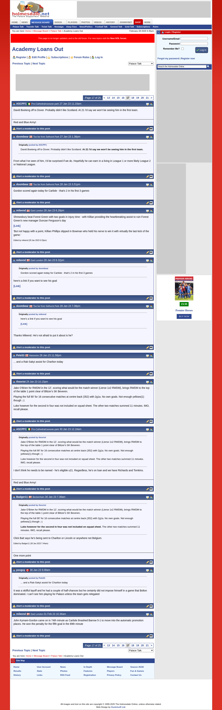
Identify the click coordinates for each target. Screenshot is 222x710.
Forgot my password (168, 58)
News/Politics (86, 27)
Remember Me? (171, 48)
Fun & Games (137, 671)
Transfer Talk (32, 27)
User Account (44, 667)
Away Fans (71, 27)
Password (174, 44)
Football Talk (101, 27)
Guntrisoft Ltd (118, 707)
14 (113, 97)
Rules (155, 27)
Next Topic (39, 63)
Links (39, 675)
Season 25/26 (137, 667)
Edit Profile (38, 57)
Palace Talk (18, 27)
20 (142, 97)
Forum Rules (81, 57)
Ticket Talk (47, 27)
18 (132, 97)
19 (137, 97)
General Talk (116, 27)
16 (123, 97)
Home (28, 31)
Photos (64, 671)
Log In (99, 57)
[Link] (17, 225)
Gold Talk (129, 27)
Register (21, 57)
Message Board (40, 31)
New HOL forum (118, 38)
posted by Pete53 (37, 578)
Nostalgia (58, 27)
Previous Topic (22, 63)
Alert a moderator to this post (33, 128)
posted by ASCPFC (38, 145)
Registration (90, 675)
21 (147, 97)
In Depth (88, 667)
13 (108, 97)
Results (17, 671)
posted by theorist (37, 437)
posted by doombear (39, 268)
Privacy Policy (114, 675)
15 (118, 97)
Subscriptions (143, 27)
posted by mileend (37, 314)
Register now (188, 58)
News (63, 667)
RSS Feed (65, 675)
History (17, 675)
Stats (39, 671)
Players (111, 671)
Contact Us (136, 675)
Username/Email (171, 39)
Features (88, 671)
